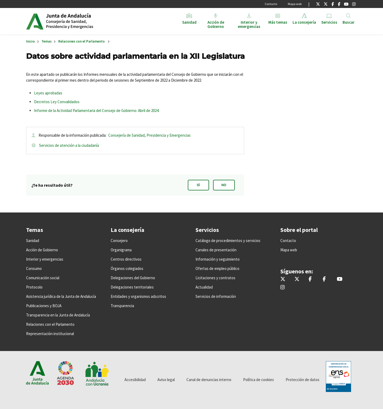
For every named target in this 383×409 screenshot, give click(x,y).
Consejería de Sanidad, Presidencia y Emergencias (149, 135)
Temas (46, 41)
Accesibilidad (135, 379)
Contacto (271, 4)
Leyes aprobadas (48, 92)
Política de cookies (258, 379)
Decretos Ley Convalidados (57, 101)
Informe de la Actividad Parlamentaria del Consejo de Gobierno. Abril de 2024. (96, 110)
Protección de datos (302, 379)
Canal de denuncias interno (208, 379)
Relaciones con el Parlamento (81, 41)
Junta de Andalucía (34, 21)
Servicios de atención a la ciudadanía (69, 145)
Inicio (87, 21)
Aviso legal (166, 379)
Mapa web (295, 4)
